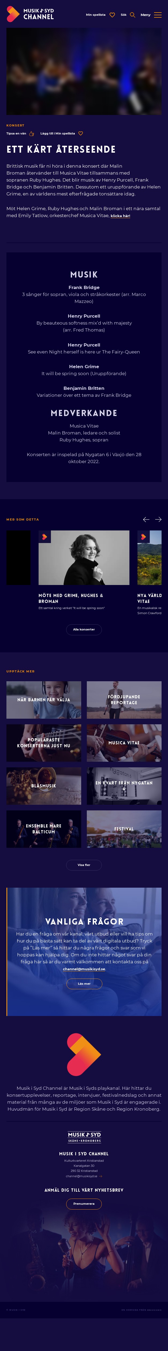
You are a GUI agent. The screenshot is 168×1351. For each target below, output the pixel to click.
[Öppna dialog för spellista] (91, 16)
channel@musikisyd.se (84, 996)
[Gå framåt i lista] (158, 522)
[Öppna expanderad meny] (151, 16)
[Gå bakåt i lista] (144, 522)
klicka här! (123, 218)
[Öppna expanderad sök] (124, 16)
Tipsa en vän (22, 135)
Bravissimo (153, 1342)
